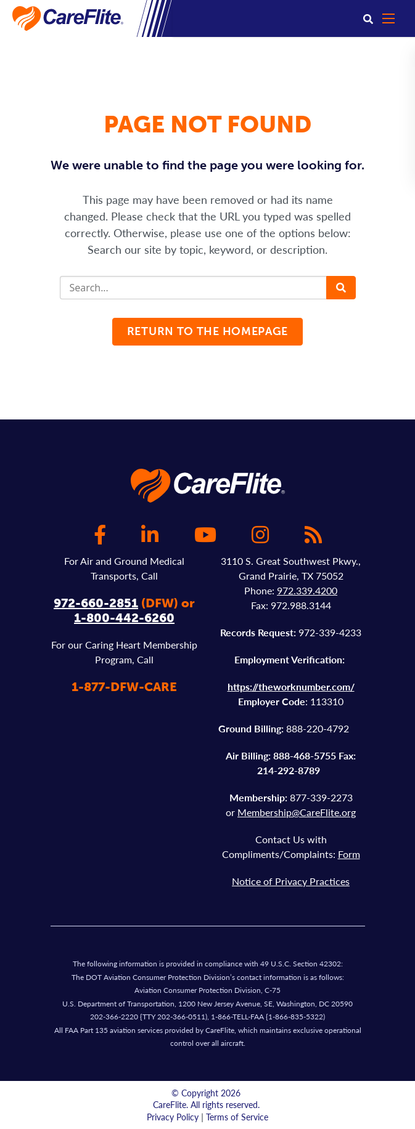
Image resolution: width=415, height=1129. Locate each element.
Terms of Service (237, 1117)
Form (349, 854)
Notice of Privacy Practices (291, 881)
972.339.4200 (307, 590)
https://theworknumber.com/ (291, 686)
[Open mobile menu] (394, 18)
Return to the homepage (207, 331)
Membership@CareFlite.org (296, 812)
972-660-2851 (96, 603)
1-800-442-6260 (124, 617)
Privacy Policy (173, 1117)
